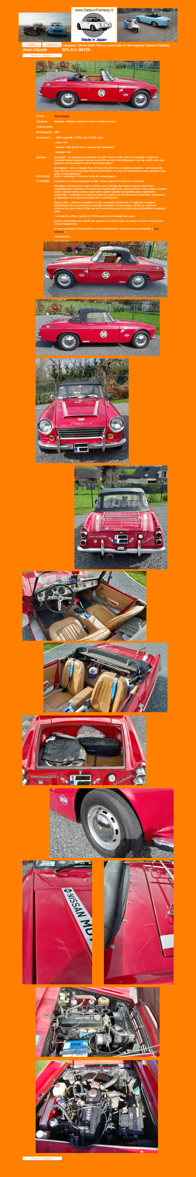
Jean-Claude (61, 116)
